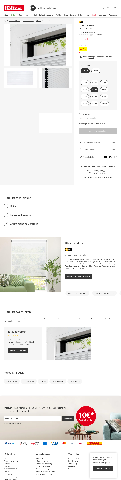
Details (13, 206)
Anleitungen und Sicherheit (24, 223)
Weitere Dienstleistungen (45, 471)
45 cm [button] (85, 83)
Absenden (68, 419)
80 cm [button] (94, 97)
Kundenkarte (73, 466)
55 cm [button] (104, 83)
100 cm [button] (104, 104)
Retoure (7, 466)
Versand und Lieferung (12, 461)
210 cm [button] (95, 71)
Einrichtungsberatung (44, 464)
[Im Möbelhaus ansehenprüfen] (98, 142)
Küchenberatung (42, 461)
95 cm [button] (94, 104)
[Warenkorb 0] (114, 8)
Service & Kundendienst (45, 474)
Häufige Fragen (10, 474)
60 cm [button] (85, 90)
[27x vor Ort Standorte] (97, 8)
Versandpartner (98, 124)
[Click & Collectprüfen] (98, 149)
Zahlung (7, 464)
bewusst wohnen (74, 469)
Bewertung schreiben (18, 350)
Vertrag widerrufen (11, 469)
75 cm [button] (85, 97)
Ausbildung (72, 464)
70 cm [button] (104, 90)
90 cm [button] (85, 104)
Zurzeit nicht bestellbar (98, 131)
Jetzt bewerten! (100, 34)
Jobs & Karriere (73, 461)
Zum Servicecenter (103, 468)
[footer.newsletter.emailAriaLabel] (32, 418)
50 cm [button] (94, 83)
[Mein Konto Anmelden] (103, 8)
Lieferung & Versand (20, 214)
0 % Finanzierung (10, 477)
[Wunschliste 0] (108, 7)
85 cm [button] (104, 97)
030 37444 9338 (98, 170)
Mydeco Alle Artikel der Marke (78, 276)
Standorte (39, 458)
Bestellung (8, 458)
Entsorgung (8, 471)
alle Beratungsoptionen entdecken (97, 177)
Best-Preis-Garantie (43, 466)
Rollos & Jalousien (15, 372)
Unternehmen (73, 458)
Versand (91, 58)
